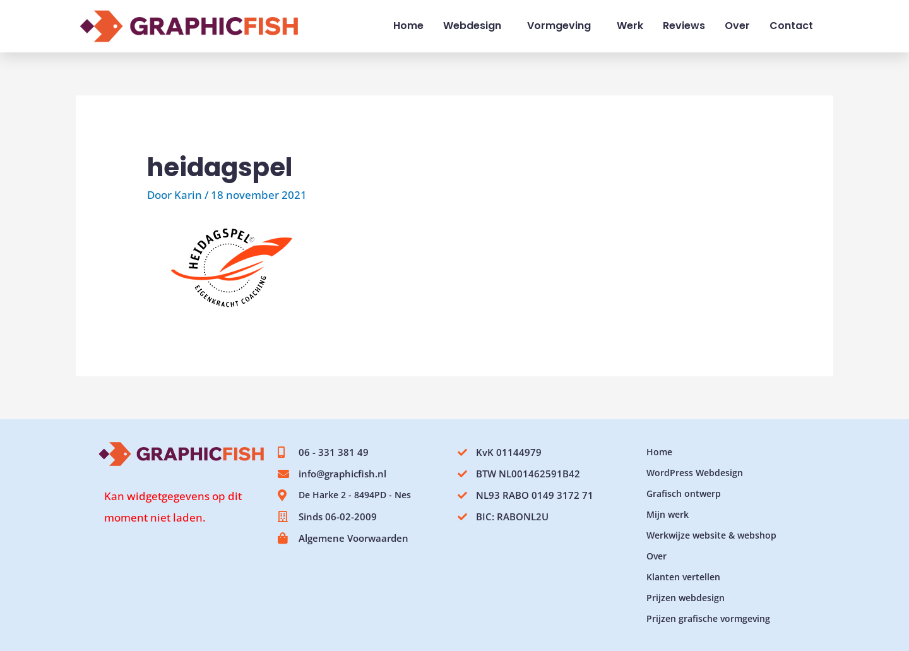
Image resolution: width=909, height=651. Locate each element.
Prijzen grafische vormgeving (708, 618)
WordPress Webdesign (694, 473)
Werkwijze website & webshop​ (711, 535)
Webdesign (475, 25)
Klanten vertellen (683, 577)
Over (737, 25)
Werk (630, 25)
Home (408, 25)
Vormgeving (562, 25)
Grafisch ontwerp (683, 493)
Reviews (684, 25)
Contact (791, 25)
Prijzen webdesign (685, 598)
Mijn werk (667, 514)
